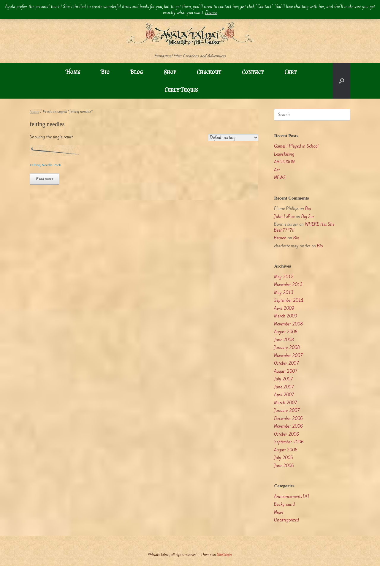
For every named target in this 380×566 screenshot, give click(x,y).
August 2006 (285, 450)
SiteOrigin (224, 554)
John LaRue (284, 216)
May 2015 (284, 277)
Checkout (209, 71)
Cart (290, 71)
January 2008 (287, 347)
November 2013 (288, 284)
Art (277, 170)
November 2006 (288, 426)
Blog (136, 71)
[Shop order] (233, 137)
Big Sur (307, 216)
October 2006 (286, 434)
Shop (170, 71)
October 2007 (286, 363)
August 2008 (285, 332)
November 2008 (288, 324)
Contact (253, 71)
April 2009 (284, 308)
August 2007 (285, 371)
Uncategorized (286, 520)
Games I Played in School (296, 146)
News (278, 512)
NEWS (280, 178)
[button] (341, 81)
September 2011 (289, 300)
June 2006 (284, 466)
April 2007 (284, 395)
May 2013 (284, 292)
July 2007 (283, 379)
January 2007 (287, 410)
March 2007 (285, 403)
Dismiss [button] (211, 12)
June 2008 (284, 340)
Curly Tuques (181, 89)
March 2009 (285, 316)
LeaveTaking (284, 154)
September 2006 (289, 442)
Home (73, 71)
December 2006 (288, 418)
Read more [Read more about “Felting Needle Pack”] (44, 178)
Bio (105, 71)
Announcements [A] (291, 496)
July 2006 (283, 458)
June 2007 (284, 387)
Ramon (280, 238)
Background (284, 504)
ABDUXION (284, 162)
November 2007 (288, 355)
